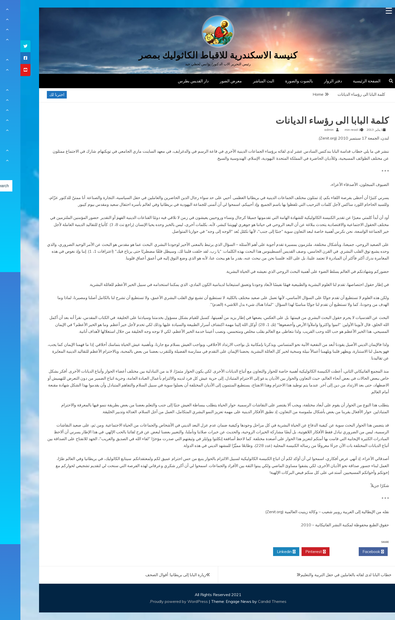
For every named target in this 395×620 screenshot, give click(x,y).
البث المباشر (243, 80)
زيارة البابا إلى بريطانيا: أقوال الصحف (155, 574)
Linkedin (265, 551)
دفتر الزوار (312, 80)
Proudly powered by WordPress (159, 601)
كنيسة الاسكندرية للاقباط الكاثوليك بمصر (197, 55)
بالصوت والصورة (278, 80)
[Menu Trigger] (368, 11)
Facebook (353, 551)
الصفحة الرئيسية (346, 80)
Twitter (323, 551)
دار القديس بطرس (172, 80)
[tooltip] (5, 46)
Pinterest (295, 551)
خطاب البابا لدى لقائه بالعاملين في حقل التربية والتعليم (325, 574)
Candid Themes (252, 601)
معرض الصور (210, 80)
